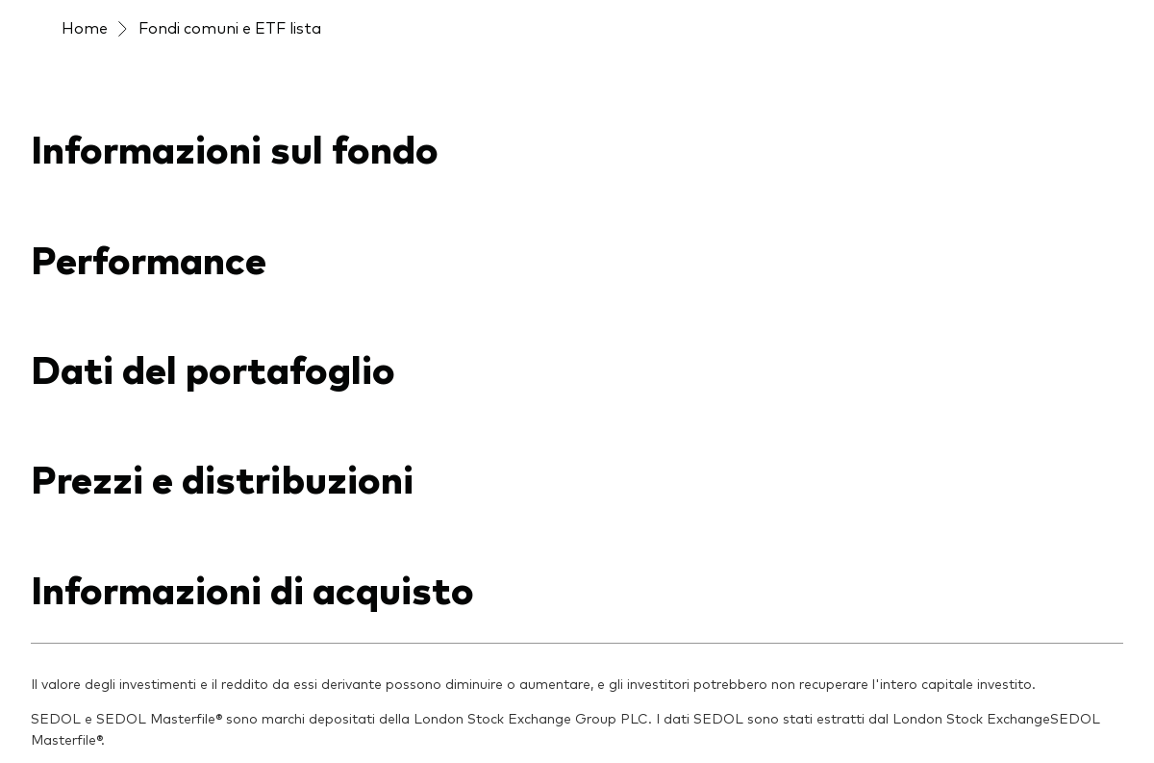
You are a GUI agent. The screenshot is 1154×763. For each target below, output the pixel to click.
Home (85, 27)
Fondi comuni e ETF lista (229, 27)
